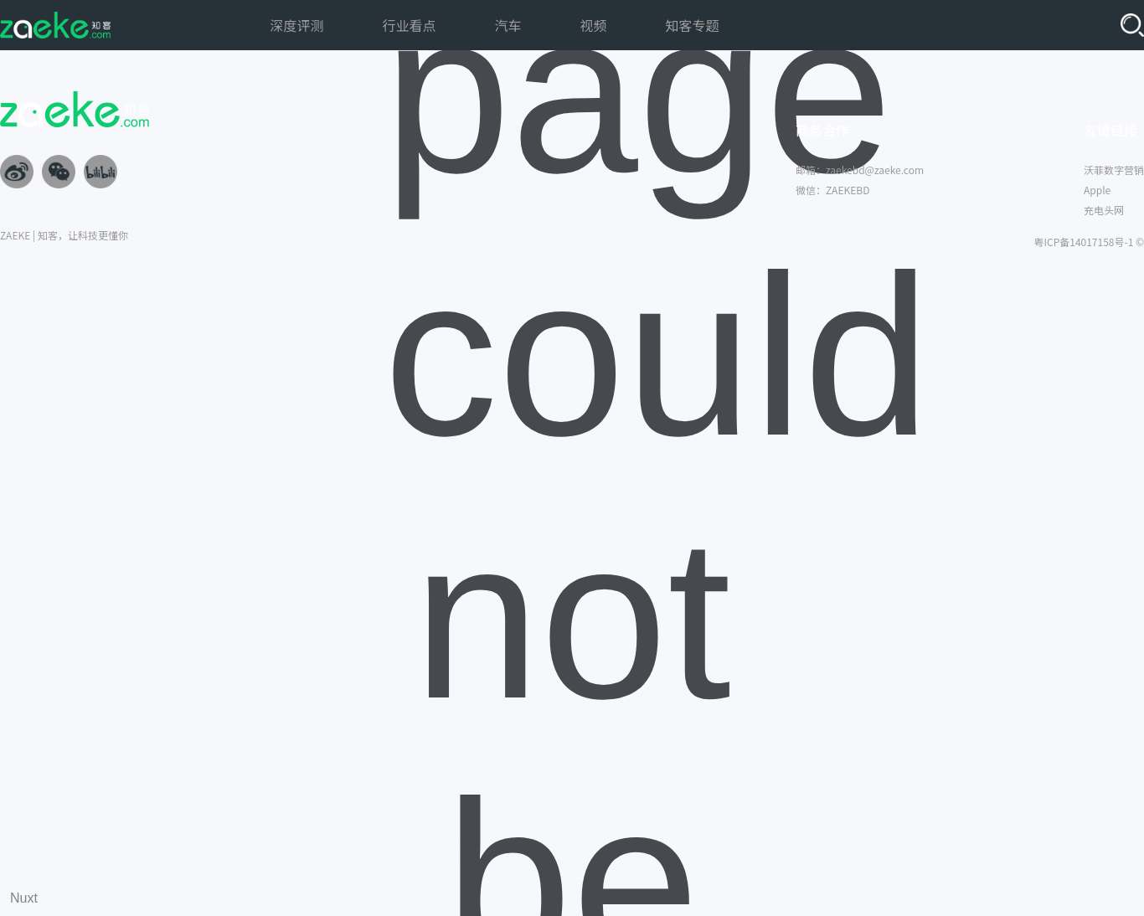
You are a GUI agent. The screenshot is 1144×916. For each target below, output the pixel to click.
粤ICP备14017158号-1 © (1088, 241)
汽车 (507, 25)
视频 (593, 25)
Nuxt (24, 898)
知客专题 (692, 25)
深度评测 (296, 25)
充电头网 (1104, 210)
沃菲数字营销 (1114, 169)
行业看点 (408, 25)
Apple (1097, 190)
